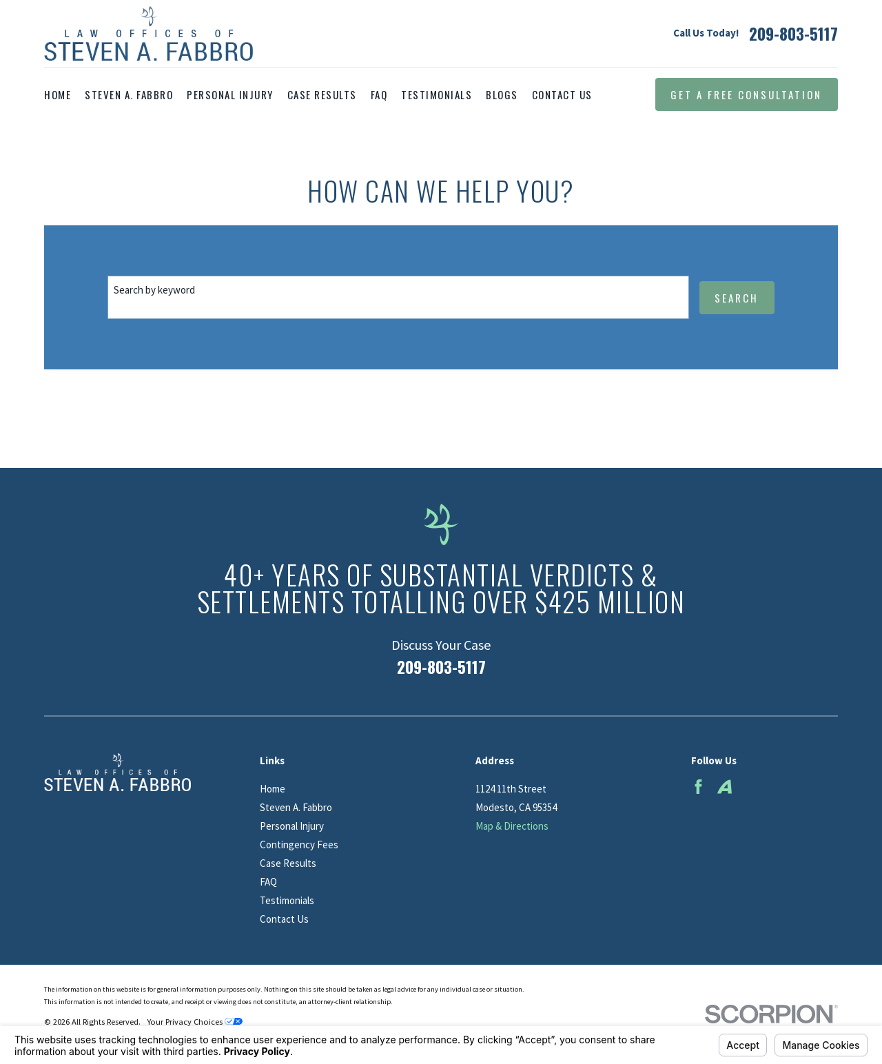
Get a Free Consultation (746, 94)
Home (272, 788)
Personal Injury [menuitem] (230, 94)
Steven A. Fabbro (296, 807)
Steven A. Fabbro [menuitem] (129, 94)
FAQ (268, 881)
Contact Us (284, 918)
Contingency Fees (299, 844)
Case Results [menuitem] (322, 94)
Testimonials (287, 900)
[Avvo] (724, 786)
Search (737, 297)
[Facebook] (698, 786)
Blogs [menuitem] (502, 94)
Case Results (288, 863)
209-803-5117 (793, 33)
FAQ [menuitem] (379, 94)
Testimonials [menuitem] (436, 94)
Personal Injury (292, 825)
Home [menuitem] (57, 94)
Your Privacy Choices (195, 1021)
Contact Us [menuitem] (562, 94)
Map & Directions (511, 825)
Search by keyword (154, 289)
